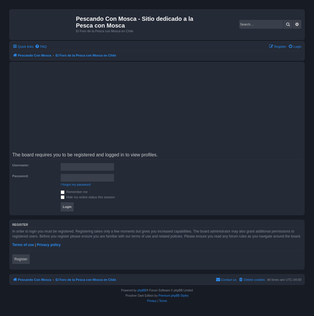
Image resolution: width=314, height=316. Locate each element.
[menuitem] (41, 46)
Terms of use (23, 245)
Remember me (74, 192)
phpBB (142, 290)
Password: (20, 176)
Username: (20, 165)
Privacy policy (49, 245)
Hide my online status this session (88, 197)
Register (21, 259)
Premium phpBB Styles (173, 295)
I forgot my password (76, 184)
